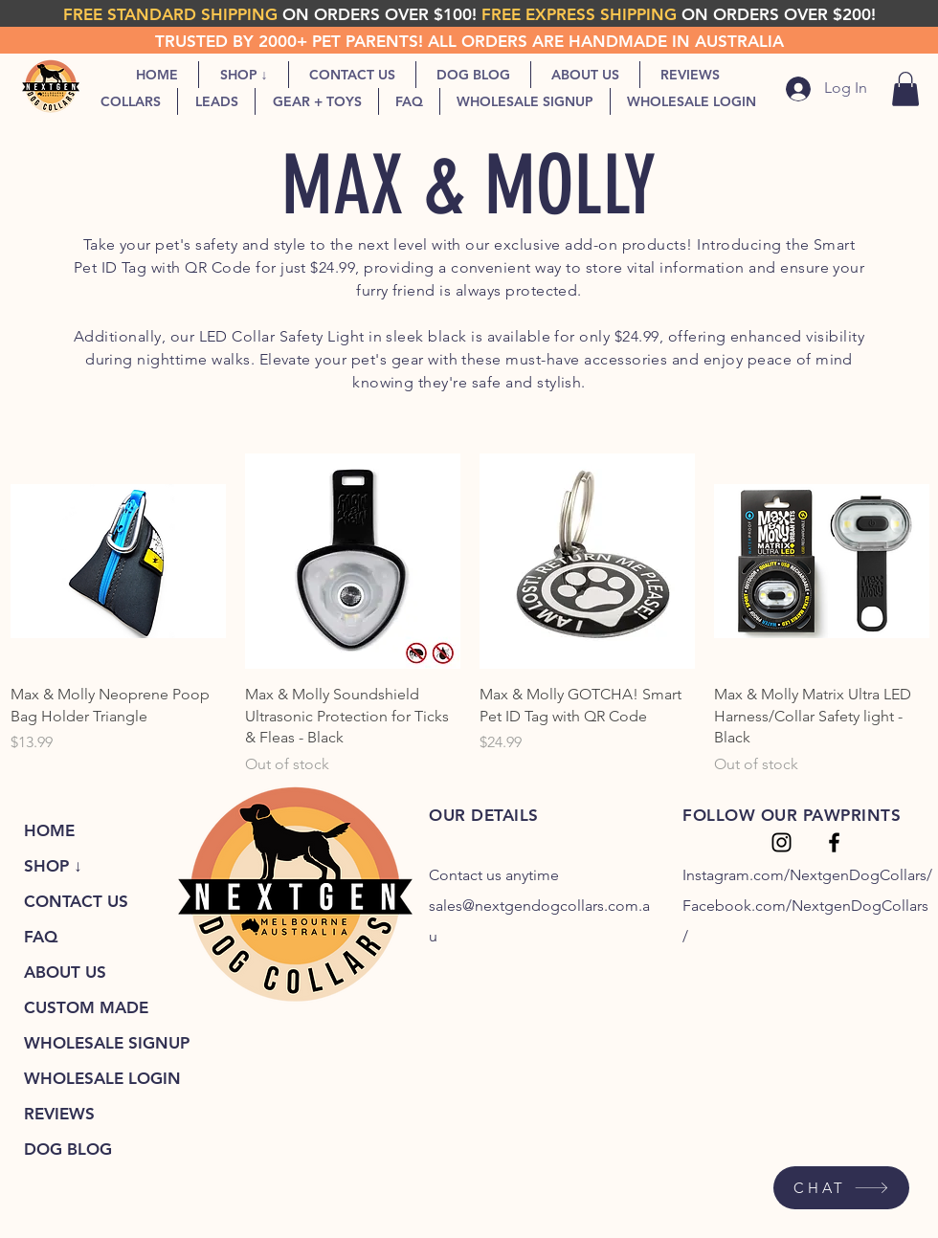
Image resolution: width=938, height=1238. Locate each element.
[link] (905, 89)
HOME (49, 830)
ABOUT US (65, 972)
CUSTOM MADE (86, 1007)
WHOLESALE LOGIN (102, 1078)
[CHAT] (841, 1187)
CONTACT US (76, 901)
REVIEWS (59, 1113)
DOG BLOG (68, 1149)
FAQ (40, 936)
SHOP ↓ (53, 865)
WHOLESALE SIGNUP (107, 1042)
